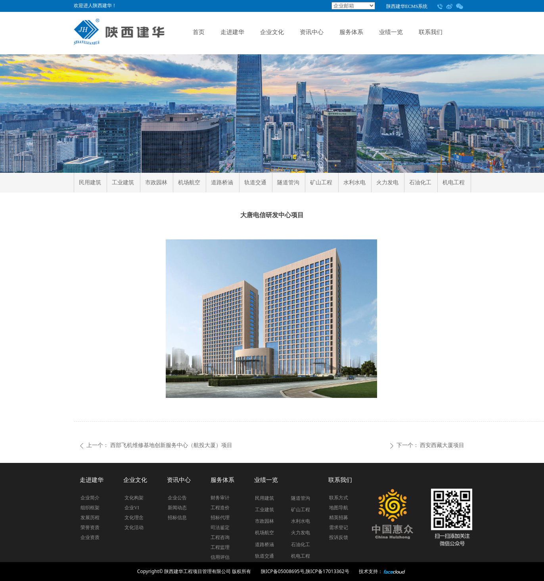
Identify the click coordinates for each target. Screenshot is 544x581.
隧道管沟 (288, 182)
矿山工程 (321, 182)
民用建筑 (90, 182)
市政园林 (156, 182)
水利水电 (354, 182)
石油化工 (420, 182)
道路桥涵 (222, 182)
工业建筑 (123, 182)
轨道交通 (255, 182)
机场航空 (189, 182)
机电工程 (453, 182)
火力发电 (387, 182)
